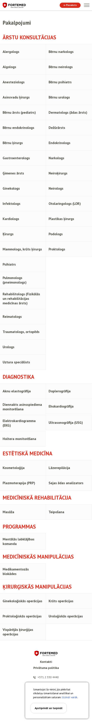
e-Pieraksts (70, 5)
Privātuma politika (46, 668)
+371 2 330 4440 (48, 677)
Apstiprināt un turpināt (49, 708)
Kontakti (46, 662)
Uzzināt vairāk (69, 697)
